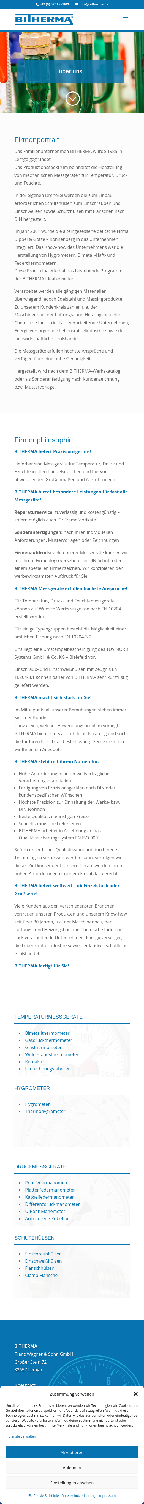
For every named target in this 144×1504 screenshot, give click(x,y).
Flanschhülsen (39, 1268)
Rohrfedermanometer (47, 1183)
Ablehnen (72, 1467)
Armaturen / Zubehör (47, 1218)
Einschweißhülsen (43, 1261)
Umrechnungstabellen (47, 1069)
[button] (135, 1394)
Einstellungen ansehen (72, 1482)
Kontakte (34, 1062)
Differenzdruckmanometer (52, 1204)
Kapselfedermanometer (49, 1197)
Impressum (107, 1495)
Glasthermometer (43, 1047)
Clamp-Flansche (41, 1275)
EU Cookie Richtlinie (43, 1495)
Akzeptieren (72, 1452)
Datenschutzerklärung (78, 1495)
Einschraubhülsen (43, 1254)
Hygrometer (37, 1104)
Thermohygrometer (45, 1111)
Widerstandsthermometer (51, 1054)
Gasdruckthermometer (48, 1040)
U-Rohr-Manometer (45, 1211)
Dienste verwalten (22, 1436)
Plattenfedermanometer (50, 1190)
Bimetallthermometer (47, 1033)
